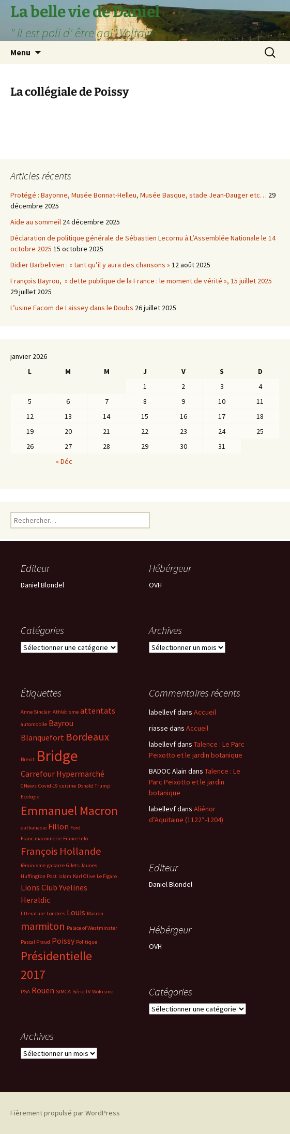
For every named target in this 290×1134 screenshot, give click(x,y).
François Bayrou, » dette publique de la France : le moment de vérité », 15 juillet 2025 (141, 280)
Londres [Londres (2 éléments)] (56, 913)
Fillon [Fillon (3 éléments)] (58, 826)
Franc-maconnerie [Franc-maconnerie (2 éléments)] (41, 838)
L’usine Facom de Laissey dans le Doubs (71, 307)
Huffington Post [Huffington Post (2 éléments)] (39, 876)
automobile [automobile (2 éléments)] (34, 724)
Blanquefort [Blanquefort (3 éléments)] (42, 737)
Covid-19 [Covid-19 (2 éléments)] (48, 785)
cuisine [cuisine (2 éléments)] (67, 785)
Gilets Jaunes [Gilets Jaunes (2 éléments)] (81, 865)
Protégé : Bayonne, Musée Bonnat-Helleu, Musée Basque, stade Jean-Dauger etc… (138, 195)
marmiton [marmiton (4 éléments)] (43, 926)
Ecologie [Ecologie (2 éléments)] (30, 796)
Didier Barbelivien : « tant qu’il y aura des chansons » (90, 264)
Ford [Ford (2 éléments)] (75, 827)
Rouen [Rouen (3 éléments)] (43, 990)
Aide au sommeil (35, 221)
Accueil (205, 712)
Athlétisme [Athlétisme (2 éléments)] (66, 711)
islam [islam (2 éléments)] (64, 876)
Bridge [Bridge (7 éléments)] (57, 755)
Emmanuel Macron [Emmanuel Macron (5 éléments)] (69, 811)
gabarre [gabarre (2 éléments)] (56, 865)
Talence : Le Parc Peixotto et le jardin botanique (194, 781)
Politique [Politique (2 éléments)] (86, 942)
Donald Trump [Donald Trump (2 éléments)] (94, 785)
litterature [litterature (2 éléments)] (33, 913)
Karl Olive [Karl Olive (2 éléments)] (84, 876)
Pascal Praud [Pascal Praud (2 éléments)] (35, 942)
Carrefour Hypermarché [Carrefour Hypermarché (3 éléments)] (62, 773)
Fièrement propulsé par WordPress (65, 1112)
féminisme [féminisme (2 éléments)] (33, 865)
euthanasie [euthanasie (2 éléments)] (34, 827)
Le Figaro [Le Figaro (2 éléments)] (107, 876)
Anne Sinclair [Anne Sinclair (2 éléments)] (36, 711)
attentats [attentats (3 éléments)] (97, 710)
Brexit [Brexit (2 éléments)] (28, 759)
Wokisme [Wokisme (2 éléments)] (102, 991)
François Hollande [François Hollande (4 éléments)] (61, 851)
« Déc (64, 461)
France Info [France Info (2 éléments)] (75, 838)
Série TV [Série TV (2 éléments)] (81, 991)
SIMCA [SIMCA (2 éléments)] (63, 991)
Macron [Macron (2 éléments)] (95, 913)
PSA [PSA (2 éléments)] (25, 991)
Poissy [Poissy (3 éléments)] (63, 940)
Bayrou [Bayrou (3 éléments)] (61, 723)
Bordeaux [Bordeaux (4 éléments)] (87, 737)
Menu (20, 52)
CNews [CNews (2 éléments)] (29, 785)
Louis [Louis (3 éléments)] (76, 912)
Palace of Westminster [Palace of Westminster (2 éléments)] (92, 928)
